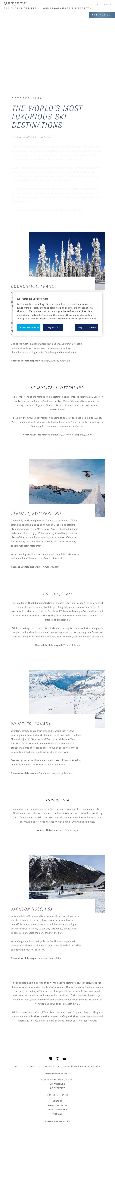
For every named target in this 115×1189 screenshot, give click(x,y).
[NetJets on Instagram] (57, 1058)
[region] (57, 314)
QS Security (57, 1088)
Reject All (53, 327)
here (93, 1020)
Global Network (57, 1105)
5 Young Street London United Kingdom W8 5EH (71, 1066)
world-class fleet (80, 987)
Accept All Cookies (86, 327)
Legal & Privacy (57, 1109)
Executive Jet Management (57, 1079)
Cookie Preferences (57, 1121)
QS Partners (57, 1084)
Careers (57, 1101)
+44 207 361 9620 (26, 1066)
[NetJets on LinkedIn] (50, 1058)
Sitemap (57, 1114)
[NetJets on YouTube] (64, 1058)
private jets (96, 995)
